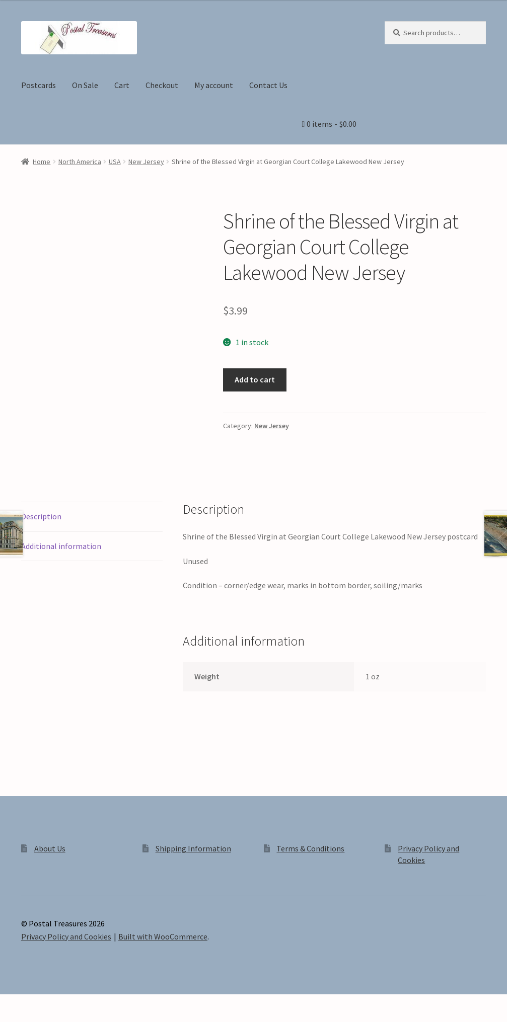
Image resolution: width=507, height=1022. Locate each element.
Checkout (162, 85)
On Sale (85, 85)
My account (213, 85)
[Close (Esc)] (84, 1003)
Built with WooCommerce (162, 936)
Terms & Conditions (310, 848)
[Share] (60, 1003)
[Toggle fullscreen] (35, 1003)
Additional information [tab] (61, 546)
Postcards (38, 85)
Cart (121, 85)
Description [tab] (41, 516)
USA (115, 161)
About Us (49, 848)
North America (79, 161)
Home (41, 161)
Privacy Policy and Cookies (66, 936)
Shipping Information (193, 848)
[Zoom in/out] (11, 1003)
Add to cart (255, 379)
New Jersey (146, 161)
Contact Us (268, 85)
